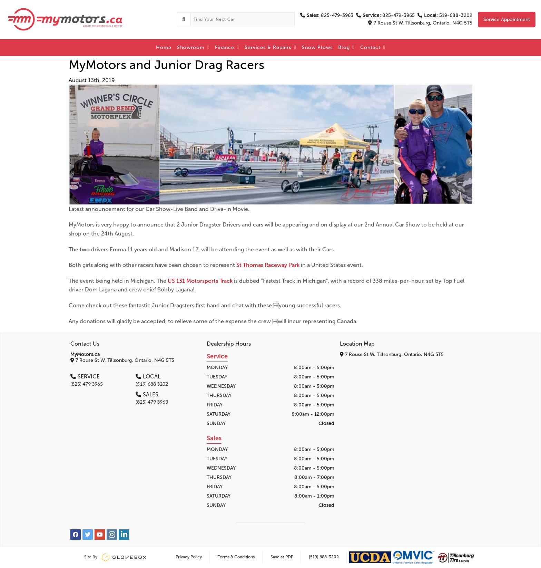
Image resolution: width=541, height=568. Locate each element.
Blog (346, 47)
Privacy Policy (189, 557)
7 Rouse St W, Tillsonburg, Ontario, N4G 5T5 (420, 23)
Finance (227, 47)
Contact (372, 47)
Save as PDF (281, 557)
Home (163, 47)
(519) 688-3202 (324, 557)
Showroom (193, 47)
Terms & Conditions (236, 557)
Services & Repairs (270, 47)
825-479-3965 (385, 15)
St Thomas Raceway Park (267, 265)
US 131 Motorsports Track (200, 281)
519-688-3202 (444, 15)
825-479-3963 (326, 15)
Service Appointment (506, 19)
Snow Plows (317, 47)
